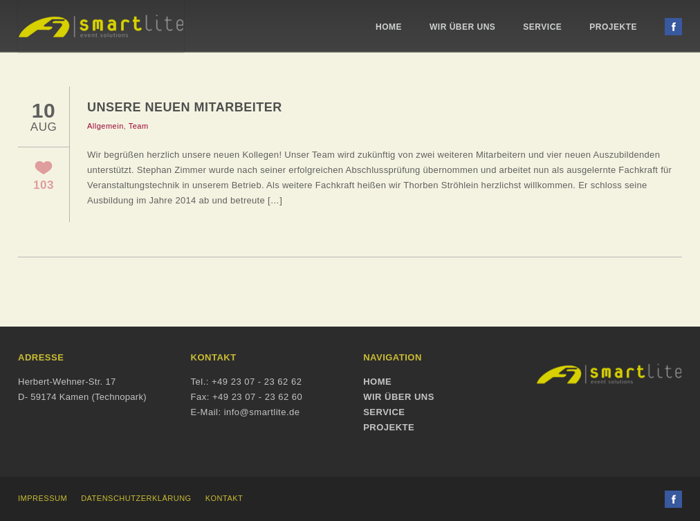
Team (139, 126)
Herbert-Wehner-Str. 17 (67, 381)
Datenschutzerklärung (136, 498)
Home (389, 27)
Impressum (42, 498)
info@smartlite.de (262, 412)
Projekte (613, 27)
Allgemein (105, 126)
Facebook (673, 26)
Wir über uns (462, 27)
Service (542, 27)
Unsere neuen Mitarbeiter (184, 107)
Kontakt (224, 498)
